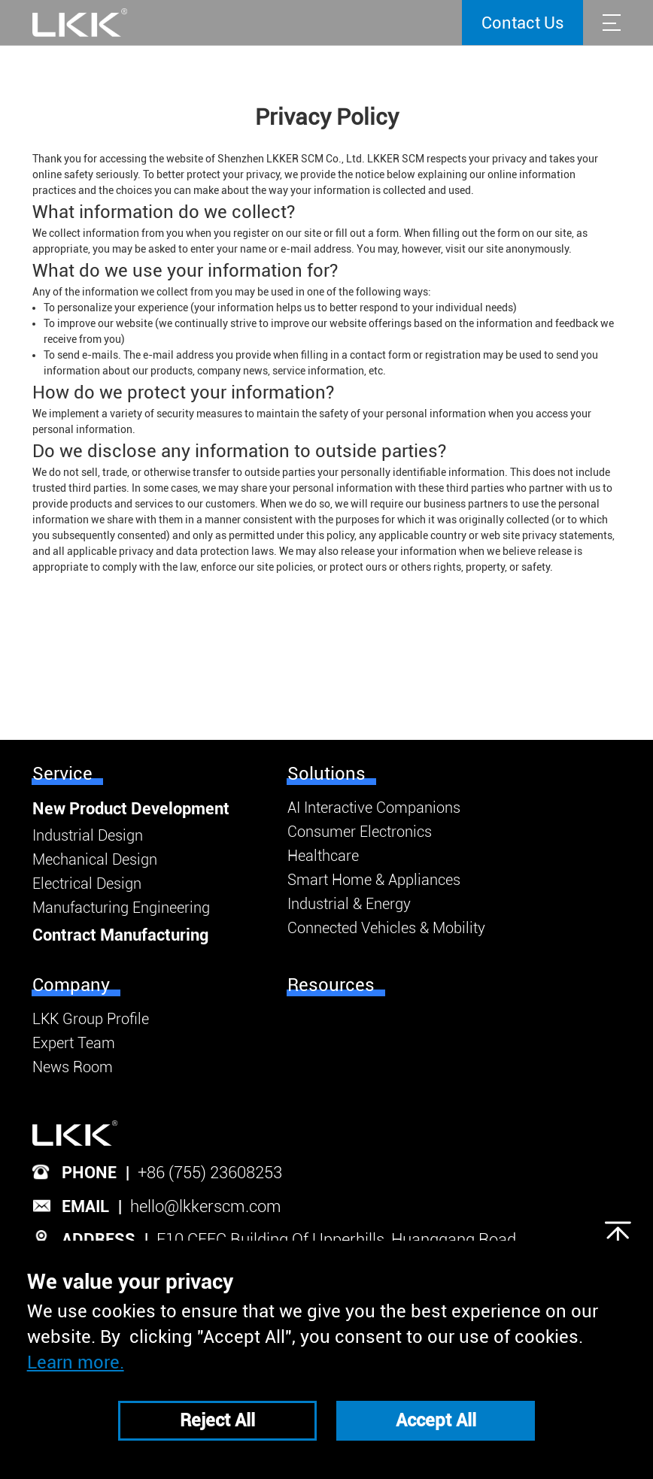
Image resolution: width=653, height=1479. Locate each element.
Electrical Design (86, 883)
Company (71, 985)
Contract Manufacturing (120, 935)
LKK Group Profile (90, 1019)
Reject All (217, 1420)
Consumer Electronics (359, 832)
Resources (331, 985)
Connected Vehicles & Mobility (386, 928)
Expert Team (73, 1043)
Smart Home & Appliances (373, 880)
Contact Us (522, 23)
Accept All (436, 1420)
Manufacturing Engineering (121, 908)
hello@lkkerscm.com (205, 1206)
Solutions (326, 773)
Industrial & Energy (349, 904)
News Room (72, 1067)
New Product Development (130, 808)
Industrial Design (87, 835)
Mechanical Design (94, 859)
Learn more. (75, 1362)
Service (62, 773)
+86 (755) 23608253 (210, 1172)
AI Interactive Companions (373, 808)
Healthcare (323, 856)
